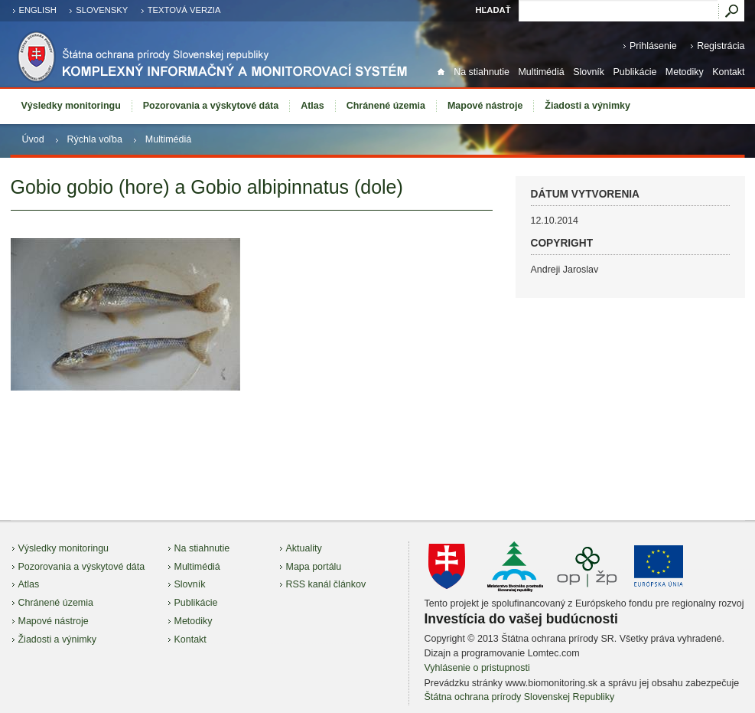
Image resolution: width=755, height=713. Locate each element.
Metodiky (685, 72)
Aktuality (304, 548)
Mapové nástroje (484, 105)
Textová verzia (184, 10)
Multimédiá (541, 72)
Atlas (312, 105)
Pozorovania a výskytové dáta (210, 105)
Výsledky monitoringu (71, 105)
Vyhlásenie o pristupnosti (477, 667)
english (38, 10)
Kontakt (728, 72)
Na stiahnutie (481, 72)
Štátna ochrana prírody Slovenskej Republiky (520, 697)
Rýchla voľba (94, 139)
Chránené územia (386, 105)
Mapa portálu (314, 566)
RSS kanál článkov (326, 584)
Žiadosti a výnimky (587, 105)
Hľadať (492, 10)
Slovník (588, 72)
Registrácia (720, 46)
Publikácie (635, 72)
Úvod (33, 139)
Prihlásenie (653, 46)
